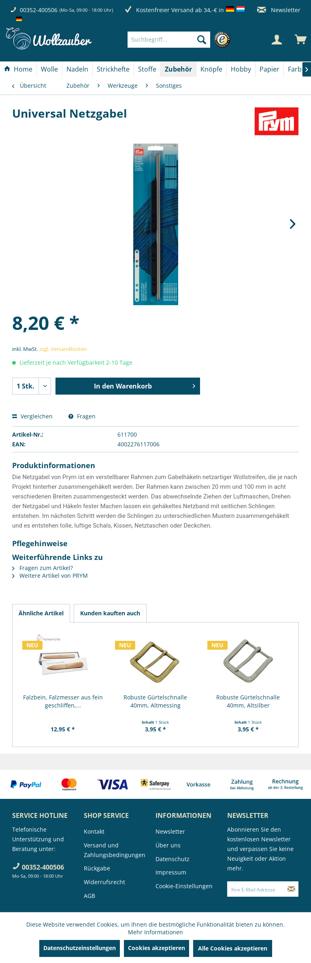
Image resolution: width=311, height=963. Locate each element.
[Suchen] (201, 40)
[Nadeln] (77, 69)
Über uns (168, 845)
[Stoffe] (147, 69)
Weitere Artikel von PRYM (50, 575)
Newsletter (278, 10)
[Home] (18, 69)
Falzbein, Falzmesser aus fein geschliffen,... (63, 701)
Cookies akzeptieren (156, 948)
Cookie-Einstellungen (184, 886)
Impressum (171, 872)
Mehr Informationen (155, 932)
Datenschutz (173, 859)
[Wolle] (49, 69)
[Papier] (269, 69)
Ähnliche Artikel (41, 613)
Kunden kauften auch (110, 613)
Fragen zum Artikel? (42, 568)
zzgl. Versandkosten (63, 349)
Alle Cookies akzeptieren (232, 948)
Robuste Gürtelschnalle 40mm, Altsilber (248, 701)
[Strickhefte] (113, 69)
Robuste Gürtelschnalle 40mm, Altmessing (155, 701)
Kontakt (94, 831)
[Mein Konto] (276, 39)
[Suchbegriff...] (169, 40)
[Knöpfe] (211, 69)
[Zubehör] (178, 69)
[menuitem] (181, 40)
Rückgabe (97, 868)
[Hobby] (241, 69)
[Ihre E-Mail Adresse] (256, 889)
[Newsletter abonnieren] (291, 889)
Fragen (82, 416)
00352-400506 (39, 10)
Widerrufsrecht (104, 882)
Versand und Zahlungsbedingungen (114, 850)
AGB (89, 896)
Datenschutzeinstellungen (79, 948)
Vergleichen (32, 416)
